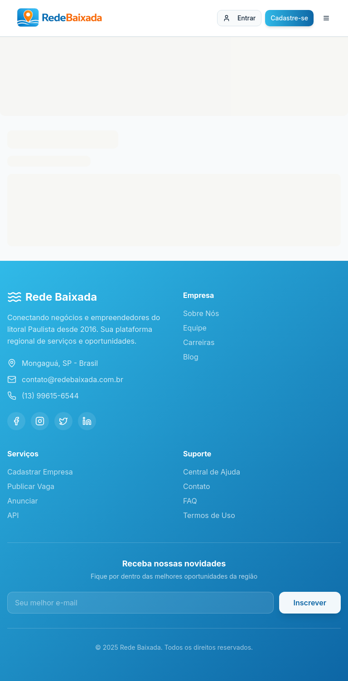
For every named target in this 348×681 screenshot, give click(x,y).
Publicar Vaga (30, 486)
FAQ (190, 500)
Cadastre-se (289, 18)
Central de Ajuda (211, 471)
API (13, 515)
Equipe (195, 327)
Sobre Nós (201, 313)
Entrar (239, 18)
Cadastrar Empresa (40, 471)
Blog (190, 356)
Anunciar (22, 500)
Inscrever (310, 602)
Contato (196, 486)
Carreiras (198, 342)
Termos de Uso (209, 515)
